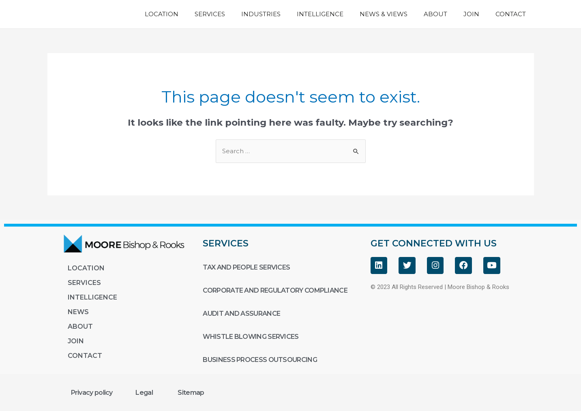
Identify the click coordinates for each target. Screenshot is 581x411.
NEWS (78, 312)
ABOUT (435, 14)
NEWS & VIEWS (383, 14)
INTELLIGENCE (320, 14)
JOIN (471, 14)
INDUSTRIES (261, 14)
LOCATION (161, 14)
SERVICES (210, 14)
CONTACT (510, 14)
